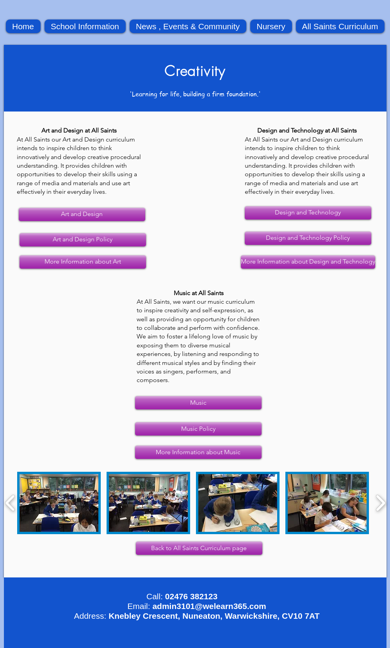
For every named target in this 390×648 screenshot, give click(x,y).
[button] (59, 503)
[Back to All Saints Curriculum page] (199, 548)
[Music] (198, 402)
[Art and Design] (82, 214)
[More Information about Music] (198, 452)
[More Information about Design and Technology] (308, 262)
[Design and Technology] (308, 213)
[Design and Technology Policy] (308, 238)
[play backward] (10, 503)
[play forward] (380, 503)
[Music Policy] (198, 429)
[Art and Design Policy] (83, 239)
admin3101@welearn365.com (209, 606)
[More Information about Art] (83, 262)
